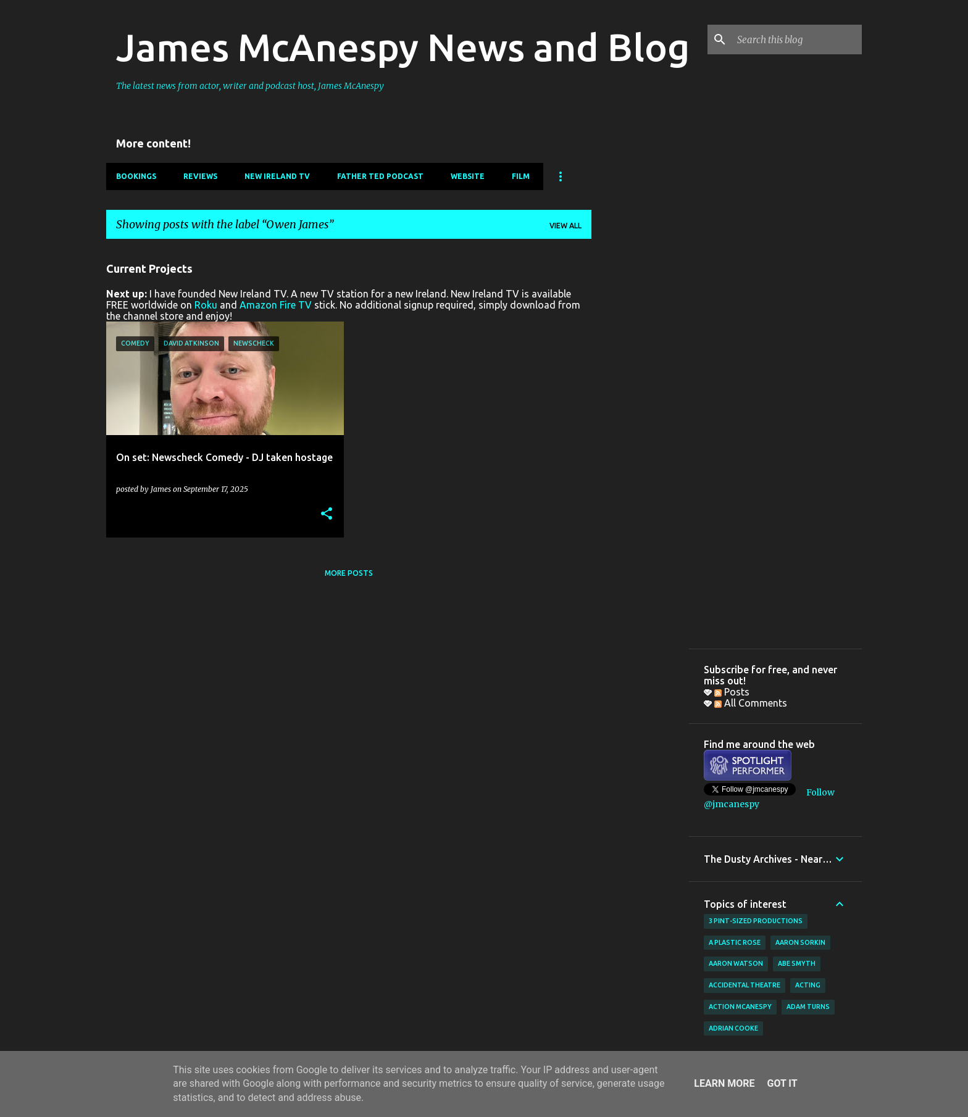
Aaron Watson (736, 963)
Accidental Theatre (744, 985)
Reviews (200, 176)
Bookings (136, 176)
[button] (326, 514)
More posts (349, 573)
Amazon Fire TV (276, 304)
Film (521, 176)
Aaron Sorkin (800, 942)
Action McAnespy (740, 1006)
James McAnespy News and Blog (403, 47)
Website (468, 176)
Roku (205, 304)
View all (565, 226)
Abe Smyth (797, 963)
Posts (731, 691)
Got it (782, 1083)
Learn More (724, 1083)
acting (807, 985)
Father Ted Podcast (380, 176)
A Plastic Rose (735, 942)
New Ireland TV (277, 176)
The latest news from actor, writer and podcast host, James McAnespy (250, 85)
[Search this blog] (797, 39)
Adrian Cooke (733, 1028)
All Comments (750, 702)
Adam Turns (808, 1006)
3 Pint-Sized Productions (756, 920)
